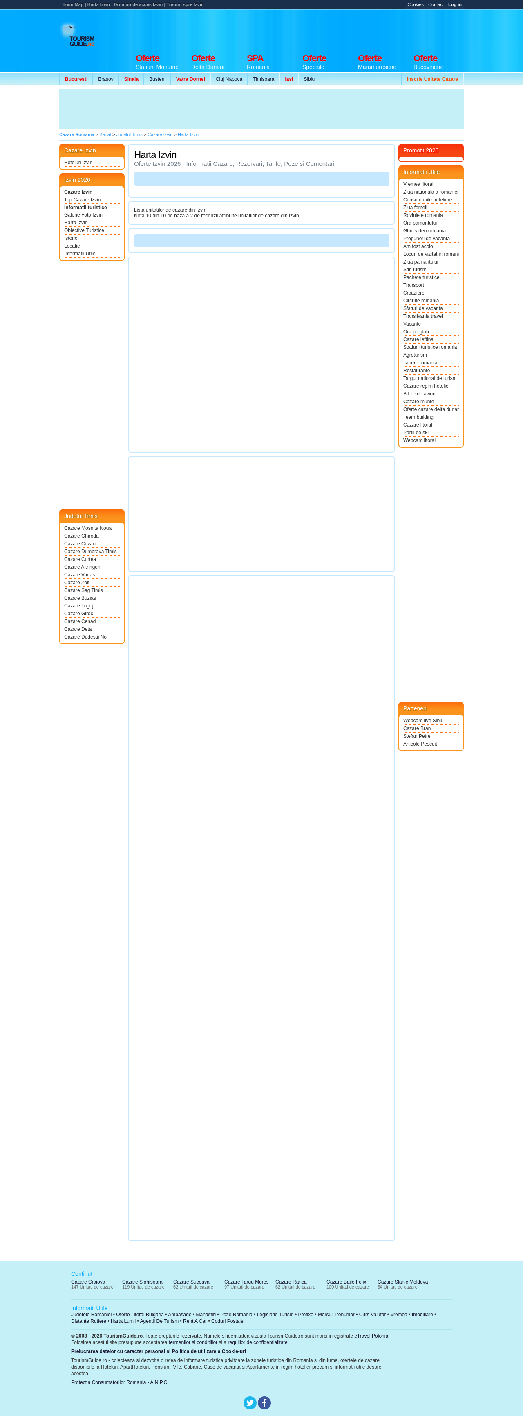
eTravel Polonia (371, 1336)
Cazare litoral (417, 425)
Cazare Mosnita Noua (88, 528)
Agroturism (415, 355)
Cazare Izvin (78, 192)
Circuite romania (421, 301)
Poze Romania (236, 1315)
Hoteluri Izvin (78, 162)
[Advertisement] (315, 29)
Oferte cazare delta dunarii (431, 409)
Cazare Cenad (80, 621)
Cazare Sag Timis (83, 590)
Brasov (105, 79)
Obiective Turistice (84, 230)
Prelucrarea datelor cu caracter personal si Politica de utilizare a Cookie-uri (158, 1351)
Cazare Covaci (80, 544)
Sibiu (309, 79)
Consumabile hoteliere (427, 200)
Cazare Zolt (76, 582)
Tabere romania (420, 363)
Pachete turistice (421, 277)
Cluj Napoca (229, 79)
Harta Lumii (123, 1321)
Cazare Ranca (291, 1282)
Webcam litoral (419, 440)
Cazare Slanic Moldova (403, 1282)
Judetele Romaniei (91, 1315)
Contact (436, 4)
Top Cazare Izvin (82, 200)
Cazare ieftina (418, 339)
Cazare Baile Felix (346, 1282)
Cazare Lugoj (78, 606)
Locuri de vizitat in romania (431, 254)
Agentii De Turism (159, 1321)
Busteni (157, 79)
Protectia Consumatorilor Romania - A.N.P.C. (120, 1382)
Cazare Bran (417, 728)
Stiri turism (415, 269)
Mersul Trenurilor (336, 1315)
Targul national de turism (430, 378)
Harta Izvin (75, 223)
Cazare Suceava (191, 1282)
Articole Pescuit (420, 744)
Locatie (72, 246)
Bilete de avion (419, 394)
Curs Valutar (372, 1315)
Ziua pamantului (420, 262)
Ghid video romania (424, 231)
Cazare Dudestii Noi (86, 637)
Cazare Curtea (80, 559)
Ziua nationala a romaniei (430, 192)
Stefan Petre (417, 736)
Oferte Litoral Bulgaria (140, 1315)
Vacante (412, 324)
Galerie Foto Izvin (83, 215)
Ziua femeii (415, 207)
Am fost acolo (418, 246)
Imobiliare (422, 1315)
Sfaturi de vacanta (423, 308)
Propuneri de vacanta (426, 238)
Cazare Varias (79, 575)
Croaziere (414, 293)
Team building (418, 417)
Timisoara (263, 79)
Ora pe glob (416, 332)
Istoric (70, 238)
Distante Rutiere (88, 1321)
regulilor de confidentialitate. (258, 1342)
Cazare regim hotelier (426, 386)
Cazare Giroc (78, 613)
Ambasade (179, 1315)
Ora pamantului (420, 223)
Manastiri (206, 1315)
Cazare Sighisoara (142, 1282)
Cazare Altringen (82, 567)
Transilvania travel (423, 316)
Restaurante (416, 370)
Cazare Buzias (80, 598)
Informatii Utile (80, 254)
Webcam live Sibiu (423, 721)
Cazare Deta (78, 629)
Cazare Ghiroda (81, 536)
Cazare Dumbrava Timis (90, 551)
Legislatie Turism (275, 1315)
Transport (413, 285)
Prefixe (305, 1315)
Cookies (415, 4)
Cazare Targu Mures (246, 1282)
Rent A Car (195, 1321)
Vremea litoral (418, 184)
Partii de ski (416, 433)
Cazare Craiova (88, 1282)
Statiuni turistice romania (430, 347)
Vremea (398, 1315)
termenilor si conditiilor (193, 1342)
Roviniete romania (423, 215)
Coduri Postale (227, 1321)
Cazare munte (418, 401)
